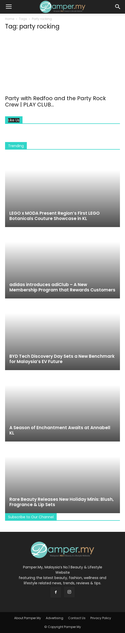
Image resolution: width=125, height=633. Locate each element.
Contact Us (77, 618)
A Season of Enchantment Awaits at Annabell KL (59, 430)
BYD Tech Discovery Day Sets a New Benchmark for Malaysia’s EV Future (62, 359)
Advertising (54, 618)
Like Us (13, 120)
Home (9, 19)
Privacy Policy (100, 618)
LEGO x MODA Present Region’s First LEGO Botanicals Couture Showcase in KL (54, 216)
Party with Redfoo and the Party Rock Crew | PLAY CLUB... (55, 101)
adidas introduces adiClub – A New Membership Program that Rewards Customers (62, 287)
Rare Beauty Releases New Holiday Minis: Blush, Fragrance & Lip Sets (61, 502)
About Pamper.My (27, 618)
